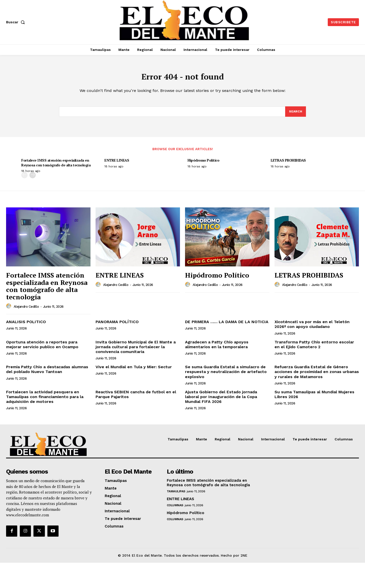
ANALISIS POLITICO (26, 325)
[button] (16, 22)
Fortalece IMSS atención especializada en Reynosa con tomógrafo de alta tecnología (55, 165)
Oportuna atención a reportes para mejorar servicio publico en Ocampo (42, 348)
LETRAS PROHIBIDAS (288, 163)
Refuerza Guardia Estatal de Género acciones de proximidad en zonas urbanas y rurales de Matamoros (317, 375)
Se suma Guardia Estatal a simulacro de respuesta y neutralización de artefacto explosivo (226, 375)
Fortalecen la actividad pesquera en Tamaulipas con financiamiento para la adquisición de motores (44, 400)
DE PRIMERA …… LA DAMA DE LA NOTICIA (226, 325)
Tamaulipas (176, 494)
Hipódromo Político (203, 163)
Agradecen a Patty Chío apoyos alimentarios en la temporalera (216, 348)
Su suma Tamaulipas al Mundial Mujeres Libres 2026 (314, 397)
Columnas (175, 508)
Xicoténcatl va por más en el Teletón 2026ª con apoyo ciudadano (312, 327)
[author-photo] (9, 309)
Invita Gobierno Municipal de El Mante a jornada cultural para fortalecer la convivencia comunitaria (136, 350)
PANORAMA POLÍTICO (117, 325)
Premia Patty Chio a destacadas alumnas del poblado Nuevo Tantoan (47, 372)
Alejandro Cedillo (26, 310)
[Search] (295, 114)
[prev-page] (24, 178)
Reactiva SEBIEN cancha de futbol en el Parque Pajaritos (136, 397)
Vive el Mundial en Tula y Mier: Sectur (134, 370)
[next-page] (32, 178)
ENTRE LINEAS (116, 163)
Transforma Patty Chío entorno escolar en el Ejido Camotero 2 (314, 348)
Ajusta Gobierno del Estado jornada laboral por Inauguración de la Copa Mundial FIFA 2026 (221, 400)
